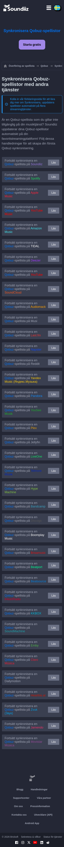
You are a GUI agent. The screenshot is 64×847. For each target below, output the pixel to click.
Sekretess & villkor (31, 836)
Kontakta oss (19, 814)
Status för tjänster (52, 836)
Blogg (20, 789)
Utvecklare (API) (43, 814)
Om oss (18, 806)
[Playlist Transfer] (16, 7)
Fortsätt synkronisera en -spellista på (23, 162)
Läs (53, 162)
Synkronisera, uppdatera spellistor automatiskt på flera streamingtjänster (32, 106)
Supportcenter (21, 798)
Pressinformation (40, 806)
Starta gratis (32, 44)
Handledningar (39, 789)
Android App (32, 823)
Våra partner (44, 798)
